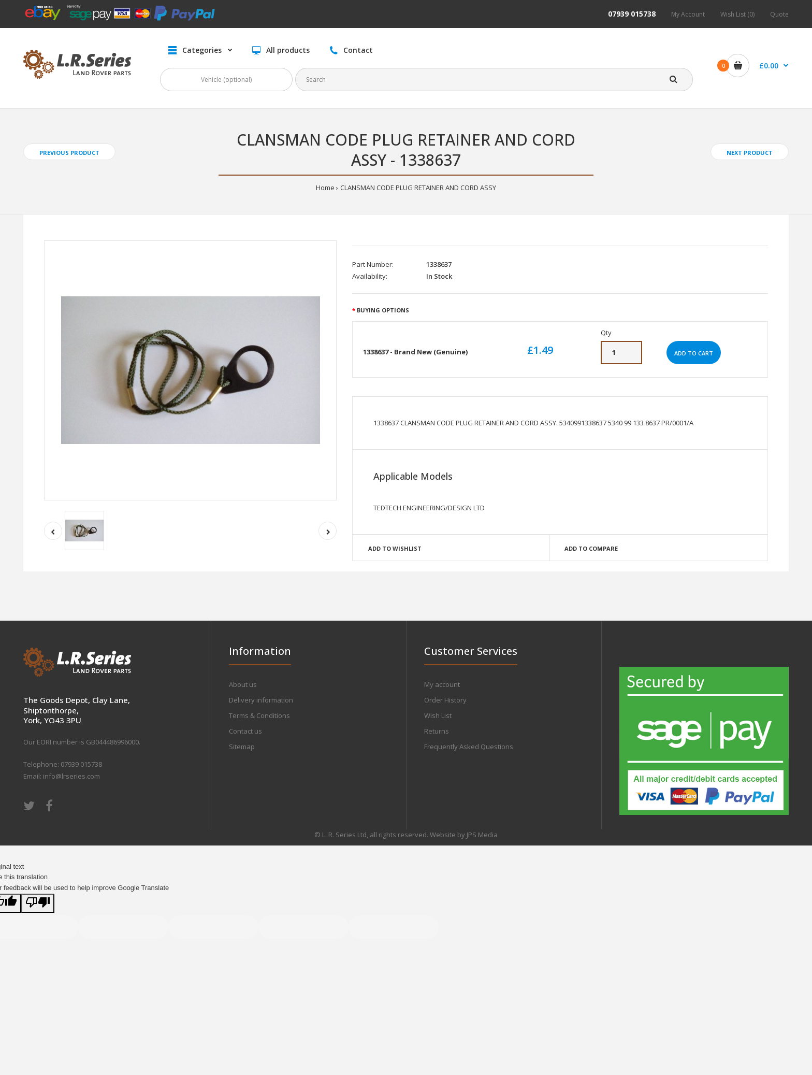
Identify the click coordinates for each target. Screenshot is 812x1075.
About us (243, 684)
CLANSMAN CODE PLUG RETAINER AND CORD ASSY (418, 187)
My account (442, 684)
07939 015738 (632, 14)
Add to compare (591, 548)
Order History (445, 700)
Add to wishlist (395, 548)
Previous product (69, 152)
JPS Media (482, 834)
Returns (436, 731)
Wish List (438, 715)
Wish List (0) (737, 14)
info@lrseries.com (71, 776)
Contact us (245, 731)
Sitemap (242, 746)
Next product (750, 152)
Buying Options (383, 310)
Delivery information (261, 700)
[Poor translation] (37, 903)
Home (325, 187)
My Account (688, 14)
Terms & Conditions (259, 715)
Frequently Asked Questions (468, 746)
